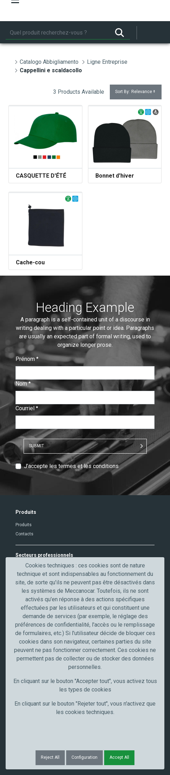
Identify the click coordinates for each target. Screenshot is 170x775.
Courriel (26, 408)
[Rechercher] (57, 32)
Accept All (119, 757)
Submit (36, 445)
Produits (23, 524)
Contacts (24, 533)
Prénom (26, 359)
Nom (23, 383)
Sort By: (135, 91)
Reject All (50, 757)
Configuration (84, 757)
